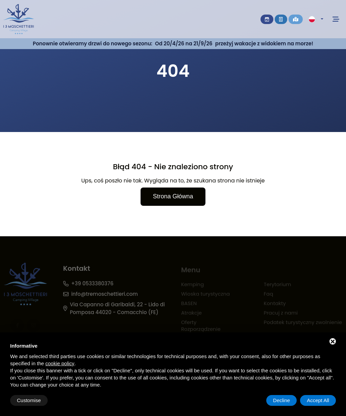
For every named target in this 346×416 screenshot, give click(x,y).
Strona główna (173, 196)
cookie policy (59, 363)
